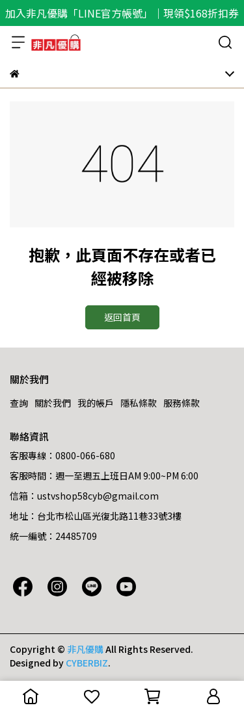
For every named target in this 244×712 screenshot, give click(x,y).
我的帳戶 (95, 402)
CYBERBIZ (87, 662)
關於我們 (52, 402)
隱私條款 (138, 402)
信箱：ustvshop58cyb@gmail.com (84, 495)
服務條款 (181, 402)
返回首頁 (122, 317)
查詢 (19, 402)
